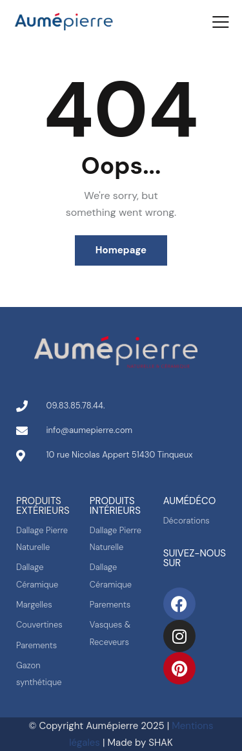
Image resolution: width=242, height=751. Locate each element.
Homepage (121, 250)
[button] (220, 22)
